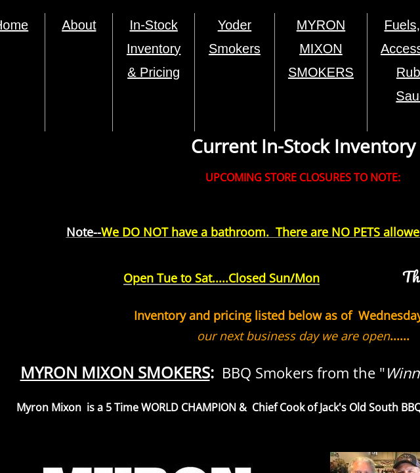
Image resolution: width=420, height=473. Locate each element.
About (79, 25)
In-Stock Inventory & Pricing (153, 48)
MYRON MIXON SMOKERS (321, 48)
